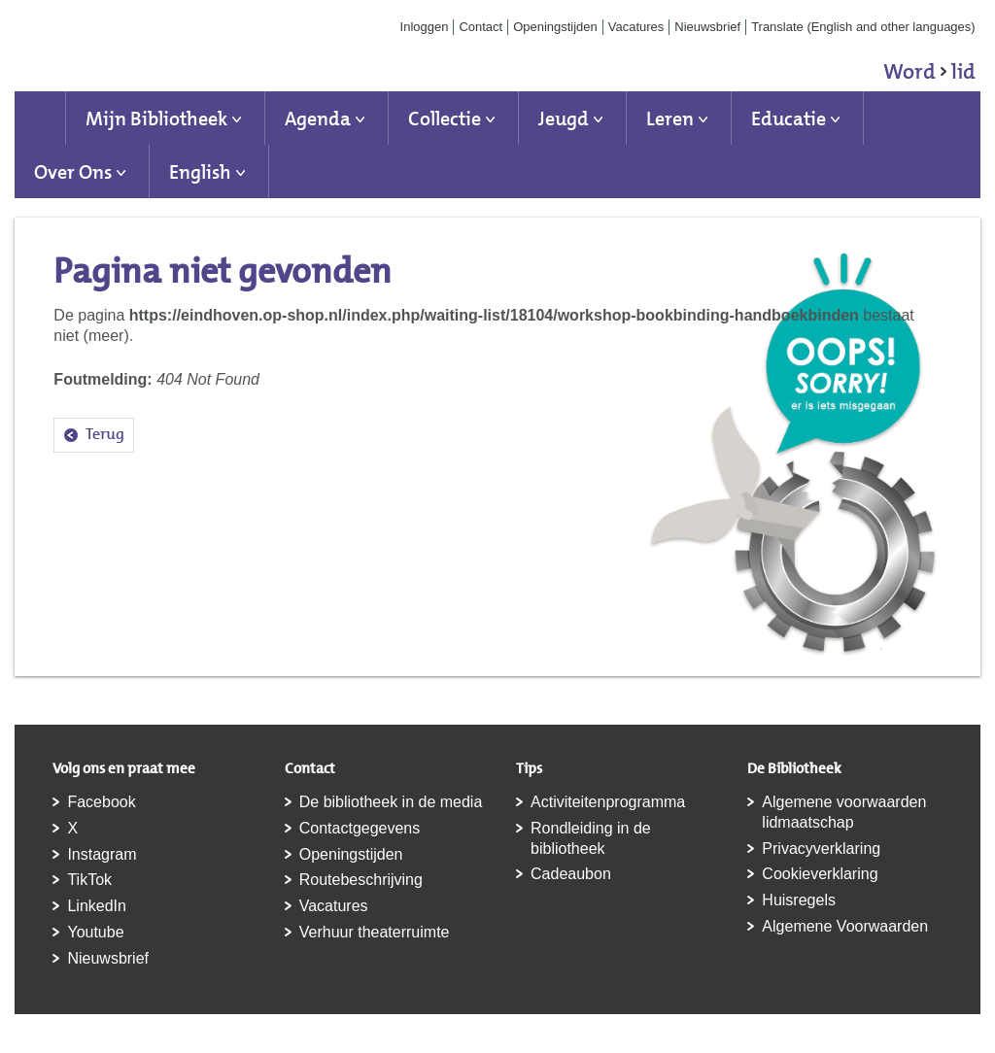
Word (929, 74)
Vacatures (636, 26)
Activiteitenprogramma (608, 802)
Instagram (101, 854)
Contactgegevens (360, 828)
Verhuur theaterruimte (374, 932)
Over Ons (73, 172)
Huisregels (799, 900)
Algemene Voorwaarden (845, 926)
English (200, 172)
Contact (480, 26)
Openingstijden (555, 26)
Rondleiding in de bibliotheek (591, 838)
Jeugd (563, 118)
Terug (105, 434)
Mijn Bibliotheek (156, 118)
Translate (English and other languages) (863, 26)
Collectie (444, 118)
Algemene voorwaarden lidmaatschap (844, 812)
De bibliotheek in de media (391, 802)
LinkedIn (96, 906)
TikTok (89, 879)
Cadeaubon (571, 874)
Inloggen (424, 26)
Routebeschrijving (361, 879)
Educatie (788, 118)
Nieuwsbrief (707, 26)
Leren (670, 118)
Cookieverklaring (819, 874)
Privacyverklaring (821, 848)
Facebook (101, 802)
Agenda (318, 118)
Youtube (95, 932)
